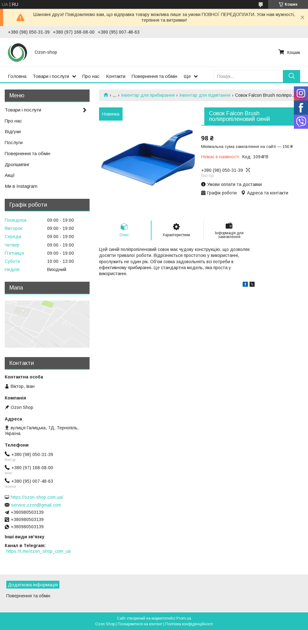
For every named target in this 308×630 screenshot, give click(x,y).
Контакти (115, 76)
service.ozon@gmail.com (36, 505)
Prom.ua (183, 618)
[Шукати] (291, 76)
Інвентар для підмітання (204, 95)
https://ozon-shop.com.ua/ (37, 497)
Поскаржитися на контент (140, 624)
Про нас (91, 76)
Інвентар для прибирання (148, 95)
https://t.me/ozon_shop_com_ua (38, 551)
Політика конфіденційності (189, 624)
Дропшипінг (17, 164)
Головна (17, 76)
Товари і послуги (51, 76)
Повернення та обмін (154, 76)
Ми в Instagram (21, 186)
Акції (10, 175)
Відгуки (13, 131)
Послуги (14, 142)
